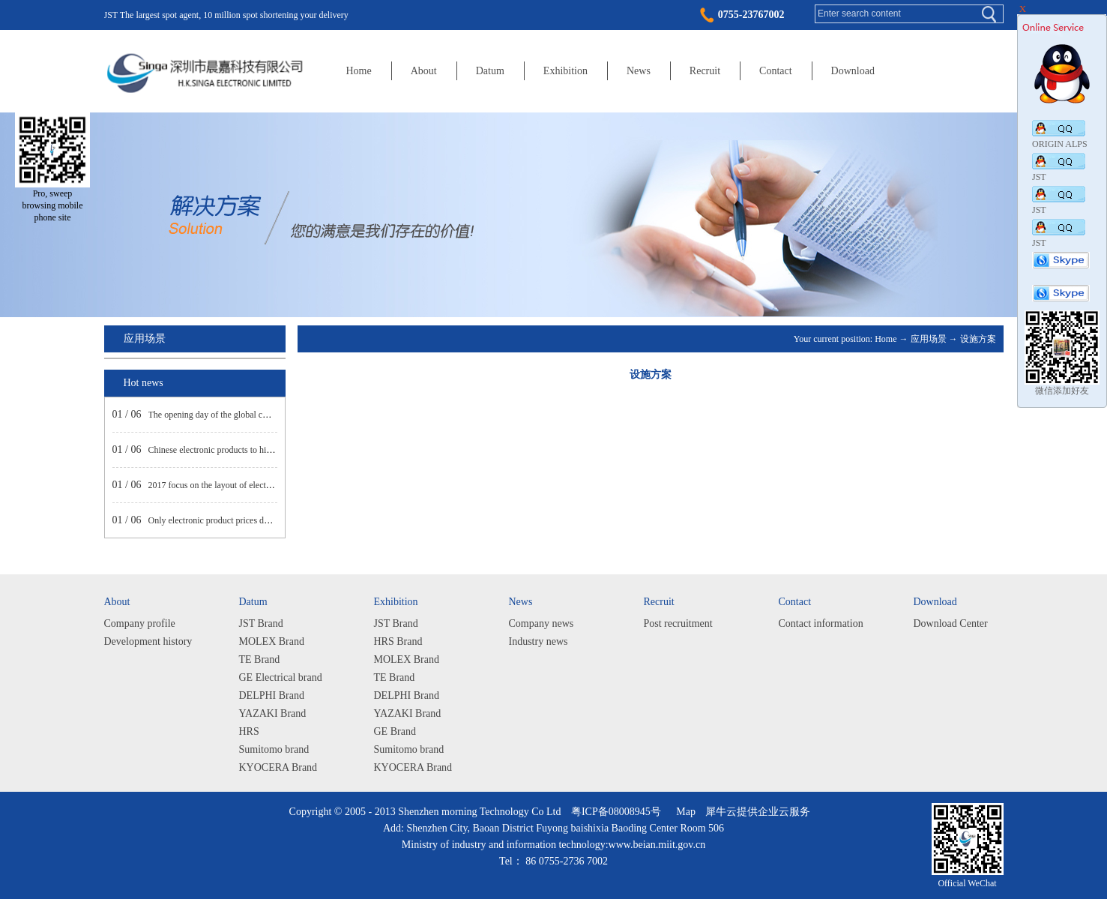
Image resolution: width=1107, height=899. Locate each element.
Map (683, 811)
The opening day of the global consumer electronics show (252, 414)
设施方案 (978, 339)
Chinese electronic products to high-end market (233, 450)
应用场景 (929, 339)
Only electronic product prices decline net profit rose (243, 520)
